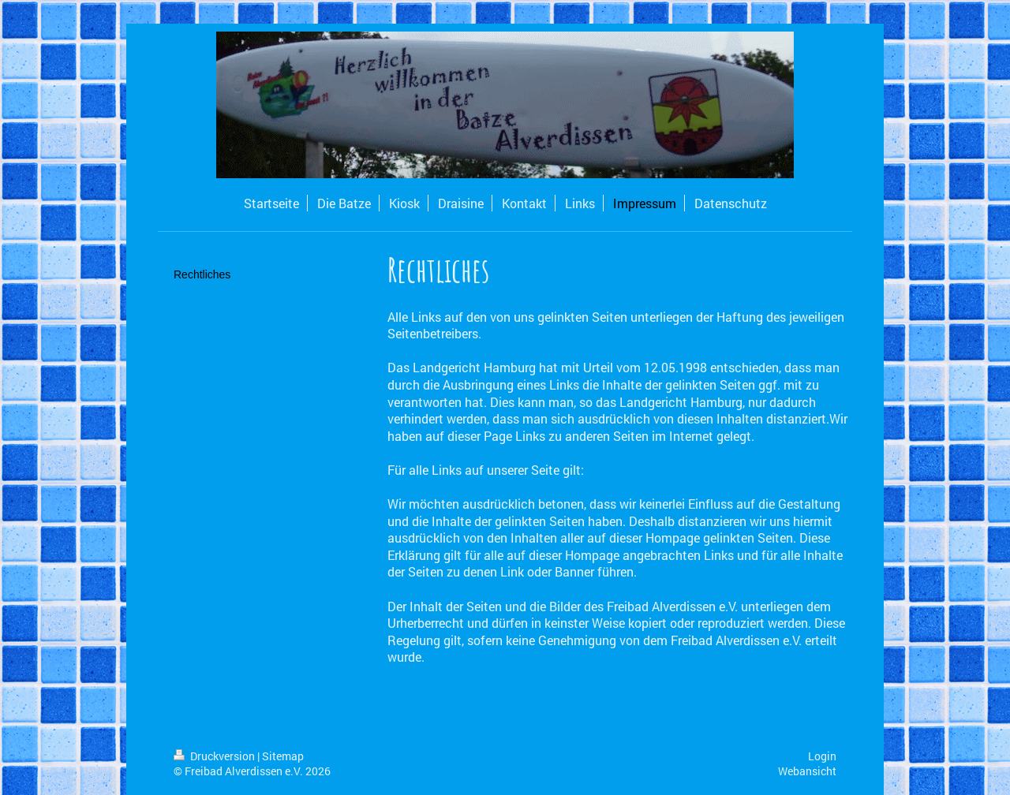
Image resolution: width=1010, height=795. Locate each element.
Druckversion (215, 755)
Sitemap (283, 755)
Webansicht (807, 770)
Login (822, 755)
